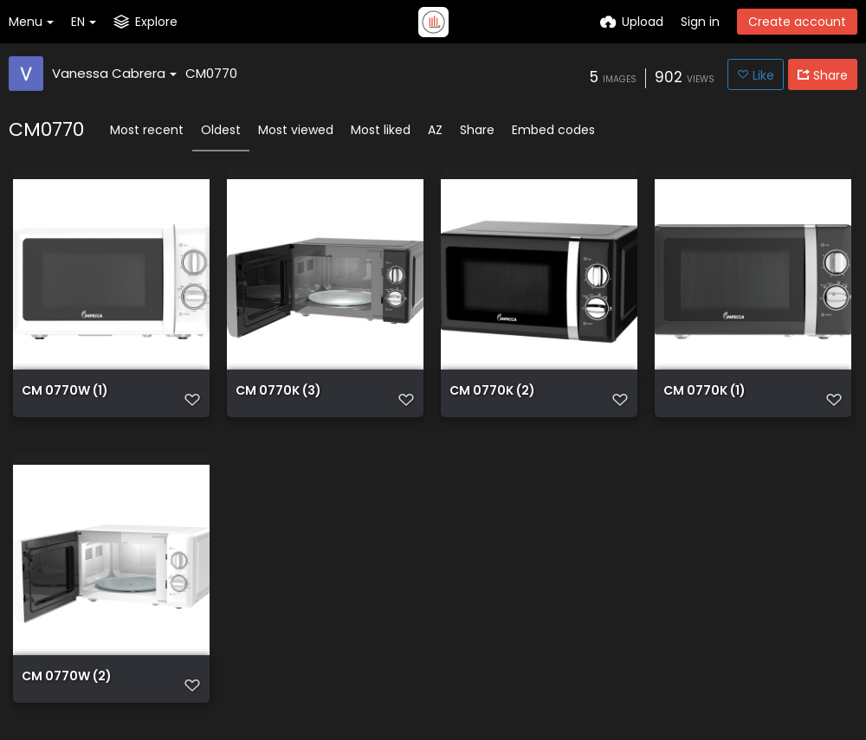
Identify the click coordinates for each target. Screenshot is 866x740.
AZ (435, 129)
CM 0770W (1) (65, 391)
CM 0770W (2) (67, 677)
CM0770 (211, 73)
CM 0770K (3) (278, 391)
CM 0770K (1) (704, 391)
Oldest (221, 129)
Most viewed (295, 129)
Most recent (147, 129)
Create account (797, 21)
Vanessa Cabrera (114, 73)
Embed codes (553, 129)
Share (477, 129)
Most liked (380, 129)
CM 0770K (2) (492, 391)
